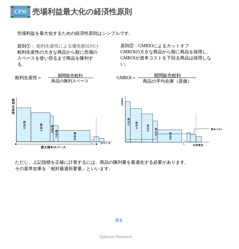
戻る (119, 220)
